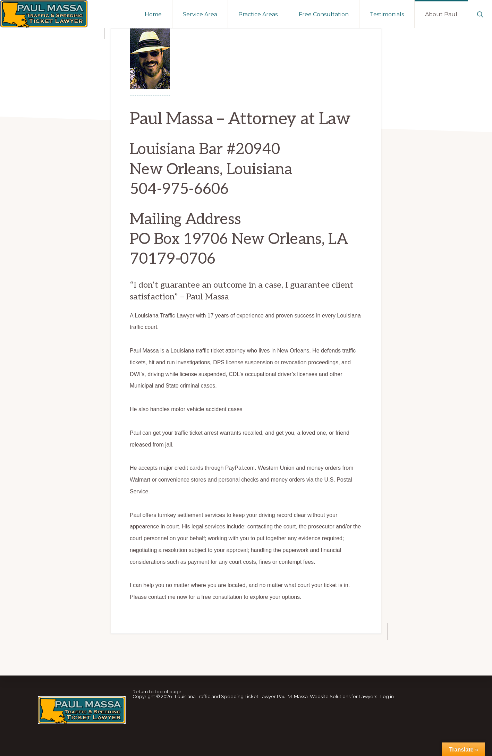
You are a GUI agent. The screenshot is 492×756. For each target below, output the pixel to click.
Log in (387, 696)
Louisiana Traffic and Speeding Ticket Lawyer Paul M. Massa (241, 696)
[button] (480, 14)
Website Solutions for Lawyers (343, 696)
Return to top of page (157, 691)
